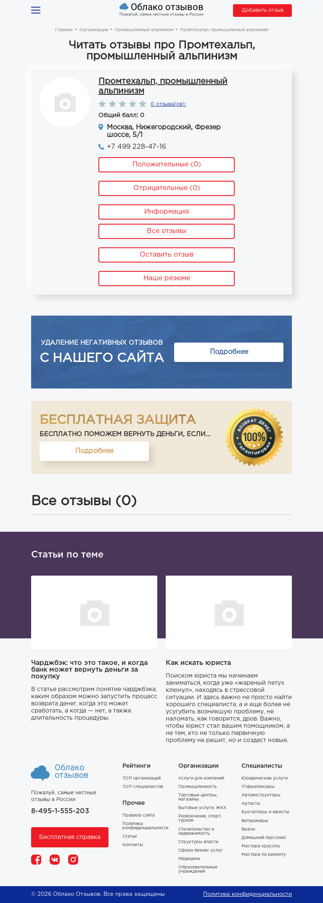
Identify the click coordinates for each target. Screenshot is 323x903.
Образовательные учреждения (197, 869)
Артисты (250, 804)
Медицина (189, 859)
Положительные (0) (166, 164)
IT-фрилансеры (258, 787)
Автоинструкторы (261, 795)
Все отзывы (166, 231)
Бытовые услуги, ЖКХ (202, 808)
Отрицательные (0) (166, 188)
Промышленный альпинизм (144, 30)
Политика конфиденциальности (145, 826)
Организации (93, 30)
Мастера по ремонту (263, 855)
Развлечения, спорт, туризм (200, 819)
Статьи (129, 837)
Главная (64, 30)
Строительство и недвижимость (196, 832)
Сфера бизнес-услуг (200, 850)
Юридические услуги (264, 778)
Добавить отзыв (262, 10)
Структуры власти (198, 842)
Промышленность (197, 787)
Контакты (132, 845)
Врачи (248, 829)
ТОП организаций (141, 778)
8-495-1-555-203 (60, 811)
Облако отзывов (167, 7)
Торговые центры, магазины (197, 797)
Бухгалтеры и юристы (265, 812)
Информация (166, 212)
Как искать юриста (198, 663)
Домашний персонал (263, 838)
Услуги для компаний (201, 778)
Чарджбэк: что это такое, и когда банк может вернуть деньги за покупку (89, 670)
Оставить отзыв (166, 255)
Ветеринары (254, 821)
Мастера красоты (260, 846)
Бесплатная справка (70, 837)
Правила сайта (138, 815)
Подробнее (229, 352)
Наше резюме (166, 278)
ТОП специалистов (142, 787)
